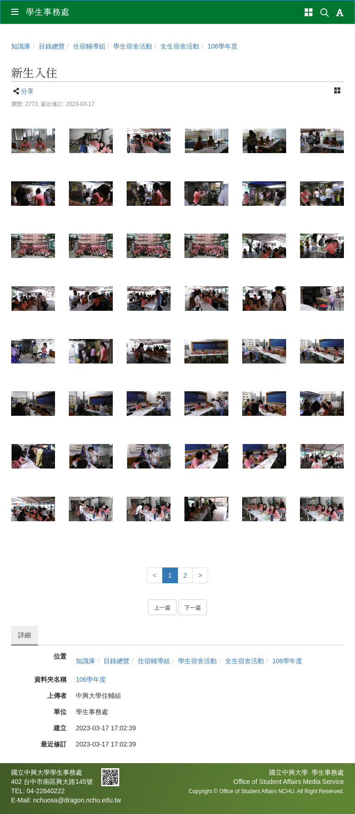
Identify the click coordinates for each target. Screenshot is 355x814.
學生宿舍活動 (132, 46)
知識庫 (21, 46)
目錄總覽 (52, 46)
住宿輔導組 (89, 46)
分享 (27, 91)
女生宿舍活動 (179, 46)
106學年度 (223, 46)
